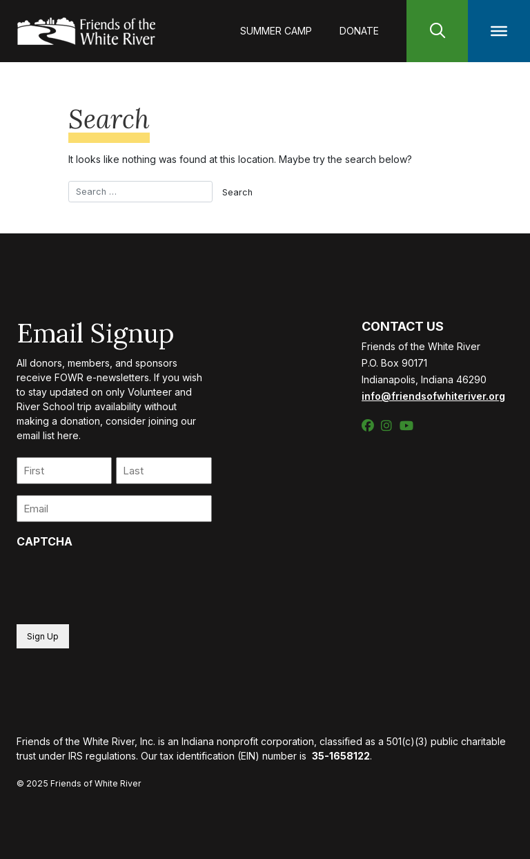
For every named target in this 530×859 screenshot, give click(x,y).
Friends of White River (95, 783)
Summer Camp (276, 31)
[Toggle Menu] (499, 31)
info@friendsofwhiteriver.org (433, 396)
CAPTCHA (44, 541)
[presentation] (121, 582)
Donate (359, 31)
